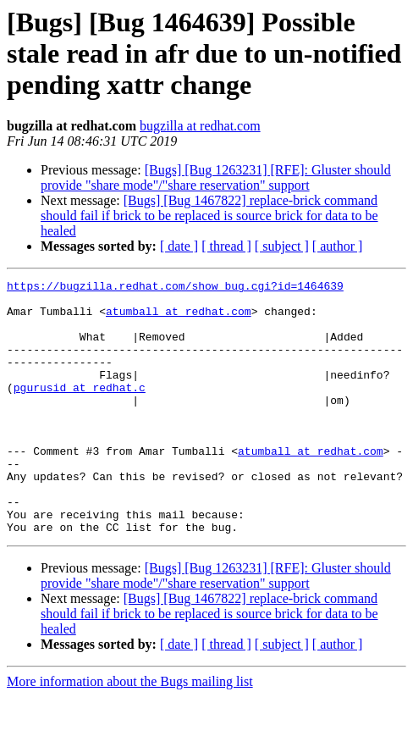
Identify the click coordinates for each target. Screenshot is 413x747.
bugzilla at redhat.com (200, 126)
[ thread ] (226, 246)
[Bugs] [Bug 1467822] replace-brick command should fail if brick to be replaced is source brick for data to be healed (209, 215)
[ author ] (337, 246)
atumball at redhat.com (178, 318)
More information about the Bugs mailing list (130, 732)
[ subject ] (282, 246)
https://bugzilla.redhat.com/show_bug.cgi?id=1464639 (175, 288)
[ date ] (179, 246)
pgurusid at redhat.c (80, 410)
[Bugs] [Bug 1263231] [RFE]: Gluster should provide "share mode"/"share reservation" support (216, 177)
